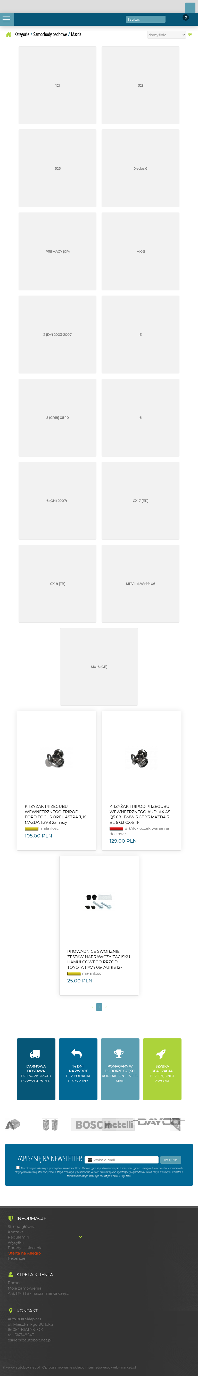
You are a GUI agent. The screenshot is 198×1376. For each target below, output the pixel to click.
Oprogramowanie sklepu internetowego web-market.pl (89, 1367)
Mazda (76, 34)
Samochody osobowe (50, 34)
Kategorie (21, 34)
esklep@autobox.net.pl (30, 1340)
